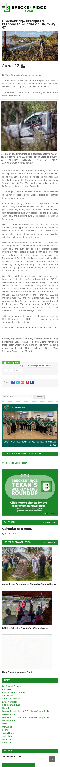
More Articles (49, 522)
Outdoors (6, 739)
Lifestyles (6, 708)
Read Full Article (9, 534)
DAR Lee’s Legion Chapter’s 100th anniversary (26, 628)
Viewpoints (7, 742)
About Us (6, 689)
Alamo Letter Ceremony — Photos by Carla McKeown (29, 584)
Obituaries (7, 727)
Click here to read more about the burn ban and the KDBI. (29, 327)
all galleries (49, 542)
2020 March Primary (11, 686)
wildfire (18, 370)
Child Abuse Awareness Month (17, 672)
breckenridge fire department (39, 366)
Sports (5, 730)
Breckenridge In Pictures (13, 692)
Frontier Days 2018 (11, 705)
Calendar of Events (17, 528)
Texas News (8, 733)
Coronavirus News (11, 698)
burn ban (8, 370)
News (4, 723)
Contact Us (7, 695)
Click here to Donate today (14, 463)
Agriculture (7, 736)
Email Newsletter (10, 702)
